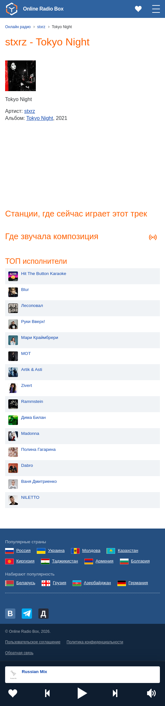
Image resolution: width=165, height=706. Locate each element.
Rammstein (32, 402)
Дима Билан (33, 418)
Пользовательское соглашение (32, 643)
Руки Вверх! (33, 322)
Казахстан (128, 551)
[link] (11, 9)
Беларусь (25, 583)
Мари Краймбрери (39, 338)
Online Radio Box (46, 8)
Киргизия (25, 562)
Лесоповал (32, 306)
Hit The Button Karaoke (43, 274)
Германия (138, 583)
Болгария (140, 562)
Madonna (30, 434)
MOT (26, 354)
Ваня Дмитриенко (39, 482)
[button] (82, 693)
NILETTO (30, 498)
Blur (25, 290)
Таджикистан (65, 562)
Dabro (27, 466)
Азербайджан (97, 583)
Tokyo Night (39, 118)
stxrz (29, 111)
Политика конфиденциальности (95, 643)
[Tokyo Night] (20, 75)
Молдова (91, 551)
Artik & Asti (31, 370)
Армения (105, 562)
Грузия (59, 583)
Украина (56, 551)
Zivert (26, 386)
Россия (23, 551)
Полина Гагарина (38, 450)
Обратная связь (19, 653)
